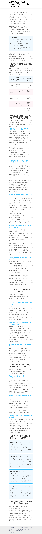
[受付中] (32, 4)
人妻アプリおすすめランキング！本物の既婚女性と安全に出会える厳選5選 (20, 4)
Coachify (22, 530)
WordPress (11, 532)
